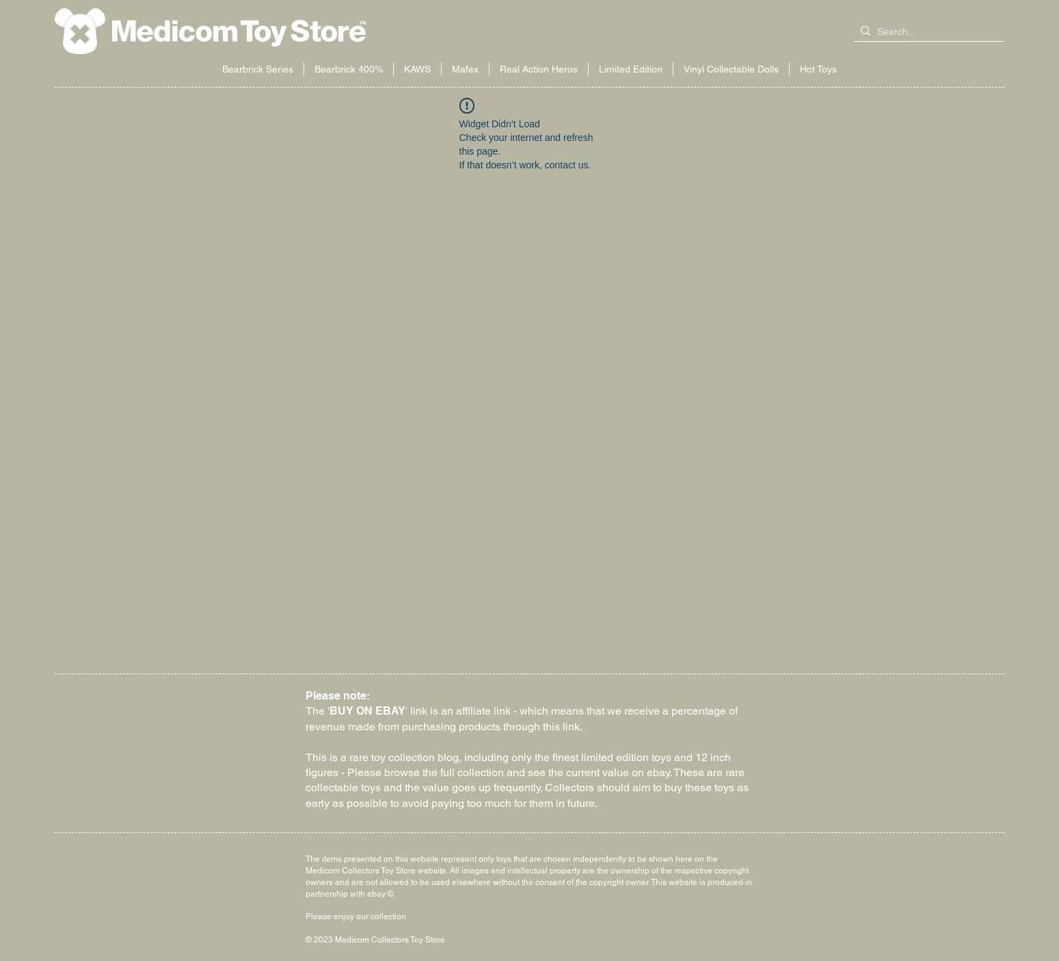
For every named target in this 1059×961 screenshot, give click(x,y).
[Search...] (926, 32)
